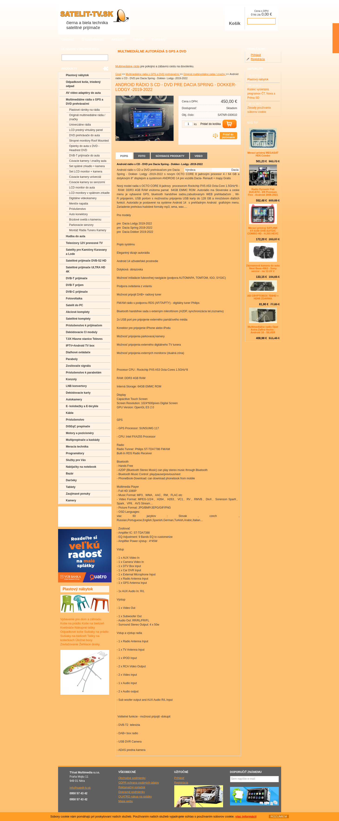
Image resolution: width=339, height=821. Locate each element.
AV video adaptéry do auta (83, 92)
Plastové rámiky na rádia (84, 109)
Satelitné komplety (78, 318)
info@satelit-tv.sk (80, 787)
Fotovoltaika (74, 298)
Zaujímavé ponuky (78, 493)
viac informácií (246, 816)
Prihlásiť (256, 55)
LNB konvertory (76, 386)
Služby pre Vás (76, 460)
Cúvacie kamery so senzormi (87, 182)
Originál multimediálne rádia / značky (204, 74)
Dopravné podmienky (131, 792)
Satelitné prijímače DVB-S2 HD (86, 260)
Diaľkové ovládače (78, 352)
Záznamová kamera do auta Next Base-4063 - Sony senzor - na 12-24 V (263, 268)
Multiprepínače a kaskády (83, 439)
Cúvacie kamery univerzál (85, 176)
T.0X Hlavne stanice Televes (84, 339)
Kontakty (159, 39)
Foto (141, 156)
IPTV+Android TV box (80, 345)
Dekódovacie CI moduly (81, 332)
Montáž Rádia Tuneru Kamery (87, 230)
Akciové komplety (78, 312)
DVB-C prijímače (77, 291)
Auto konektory (78, 214)
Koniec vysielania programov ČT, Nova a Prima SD (261, 93)
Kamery (71, 500)
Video (199, 156)
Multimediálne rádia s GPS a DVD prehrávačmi (153, 74)
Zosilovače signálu (78, 365)
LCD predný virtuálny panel (86, 130)
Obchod (68, 39)
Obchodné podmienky (132, 778)
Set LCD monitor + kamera (85, 171)
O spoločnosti (92, 39)
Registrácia (258, 59)
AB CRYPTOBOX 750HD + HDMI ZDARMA (263, 297)
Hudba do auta (75, 236)
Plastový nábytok (77, 75)
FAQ (69, 509)
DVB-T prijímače (77, 278)
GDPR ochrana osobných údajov (138, 782)
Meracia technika (77, 446)
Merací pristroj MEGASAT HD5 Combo (262, 154)
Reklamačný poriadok (131, 787)
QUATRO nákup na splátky (135, 796)
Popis (124, 156)
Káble (70, 413)
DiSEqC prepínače (78, 426)
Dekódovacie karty (78, 392)
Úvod (118, 74)
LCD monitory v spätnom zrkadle (89, 193)
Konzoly (71, 379)
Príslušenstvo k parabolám (84, 372)
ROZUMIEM (279, 816)
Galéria (138, 39)
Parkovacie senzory (81, 225)
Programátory (75, 453)
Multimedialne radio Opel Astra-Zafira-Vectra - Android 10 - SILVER (263, 329)
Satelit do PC (74, 305)
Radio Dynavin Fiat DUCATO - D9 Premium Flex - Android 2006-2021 (263, 192)
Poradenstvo (74, 516)
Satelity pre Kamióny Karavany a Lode (86, 252)
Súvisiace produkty (169, 156)
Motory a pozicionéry (80, 433)
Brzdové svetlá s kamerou (85, 219)
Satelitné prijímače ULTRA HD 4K (85, 269)
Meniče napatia (78, 203)
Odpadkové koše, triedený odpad (83, 84)
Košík (235, 18)
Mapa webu (125, 801)
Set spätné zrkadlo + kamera (87, 166)
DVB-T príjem (75, 285)
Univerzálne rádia (80, 124)
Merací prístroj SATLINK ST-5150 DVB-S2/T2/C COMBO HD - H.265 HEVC (263, 231)
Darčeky (71, 480)
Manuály (71, 523)
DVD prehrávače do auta (84, 135)
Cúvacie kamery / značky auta (87, 160)
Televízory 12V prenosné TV (84, 243)
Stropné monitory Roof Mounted (89, 140)
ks (195, 124)
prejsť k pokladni (261, 21)
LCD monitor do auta (82, 187)
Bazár (70, 473)
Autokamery (74, 399)
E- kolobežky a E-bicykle (82, 406)
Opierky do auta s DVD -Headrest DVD (84, 148)
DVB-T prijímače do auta (84, 155)
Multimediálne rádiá (127, 66)
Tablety (71, 487)
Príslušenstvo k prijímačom (84, 325)
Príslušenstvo (77, 209)
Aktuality (118, 39)
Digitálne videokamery (83, 198)
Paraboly (72, 359)
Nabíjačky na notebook (81, 466)
